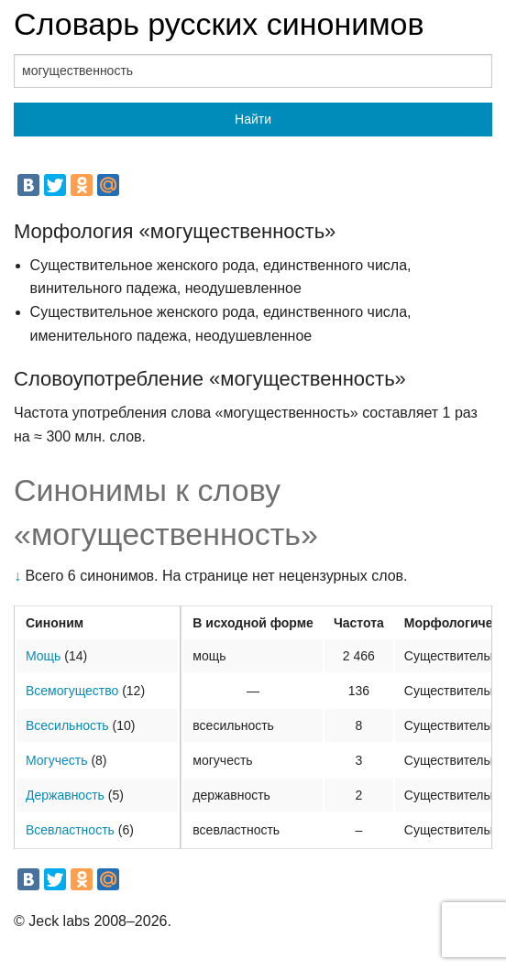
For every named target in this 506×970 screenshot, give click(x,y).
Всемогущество (72, 690)
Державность (65, 795)
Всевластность (70, 830)
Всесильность (67, 725)
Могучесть (57, 760)
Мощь (43, 655)
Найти (253, 119)
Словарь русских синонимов (219, 23)
